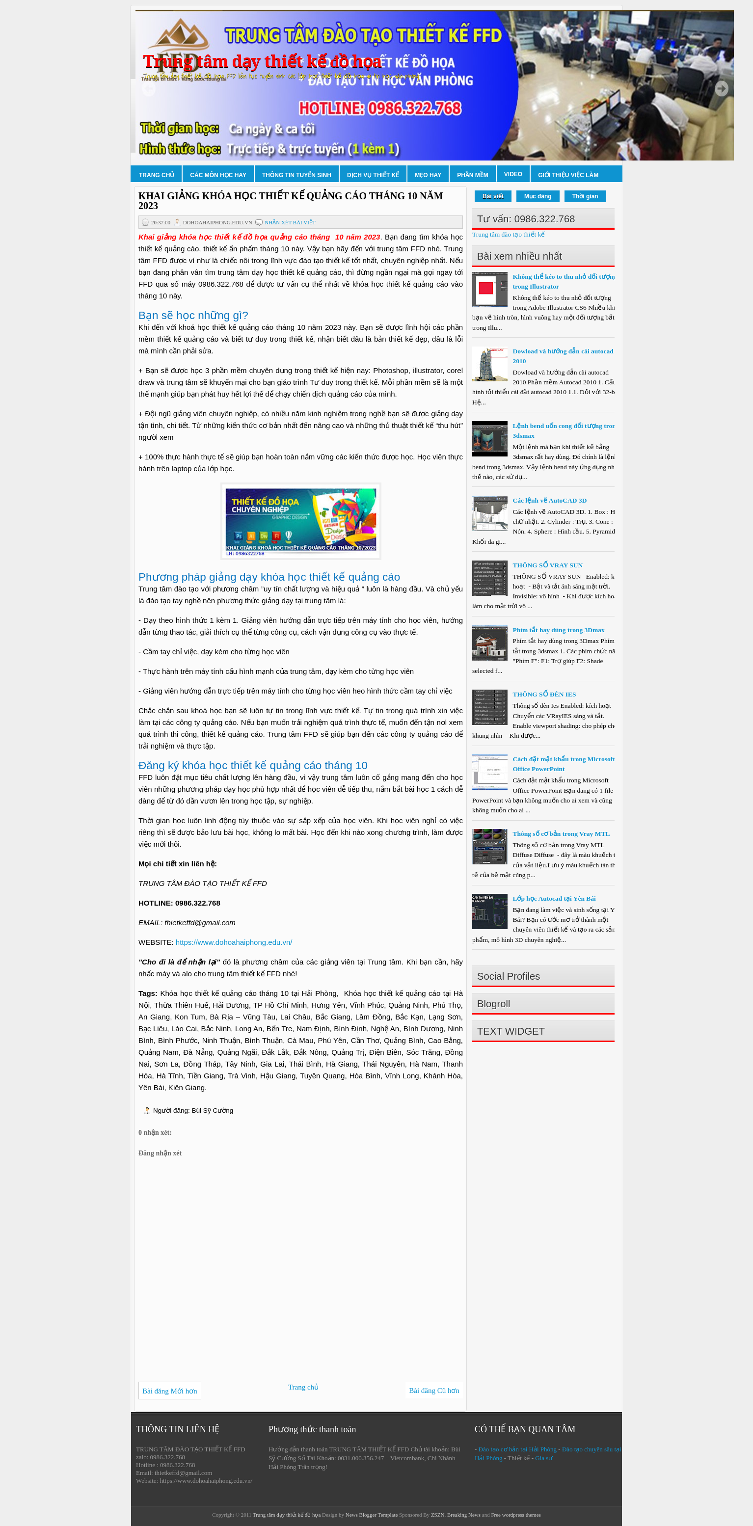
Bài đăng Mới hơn (169, 1391)
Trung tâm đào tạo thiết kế (508, 234)
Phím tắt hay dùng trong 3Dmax (558, 630)
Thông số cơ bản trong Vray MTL (561, 833)
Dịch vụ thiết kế (373, 175)
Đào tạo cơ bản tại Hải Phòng (518, 1449)
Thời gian (585, 196)
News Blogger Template (372, 1515)
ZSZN (438, 1515)
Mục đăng (538, 196)
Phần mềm (472, 175)
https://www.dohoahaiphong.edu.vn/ (234, 942)
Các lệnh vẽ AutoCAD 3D (549, 500)
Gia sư (544, 1458)
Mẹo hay (428, 175)
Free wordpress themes (515, 1515)
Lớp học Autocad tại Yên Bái (553, 898)
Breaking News (464, 1515)
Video (513, 174)
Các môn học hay (218, 175)
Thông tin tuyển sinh (296, 175)
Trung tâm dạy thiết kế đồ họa (262, 61)
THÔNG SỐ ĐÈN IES (544, 694)
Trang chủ (156, 175)
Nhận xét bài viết (290, 222)
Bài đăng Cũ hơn (434, 1390)
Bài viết (493, 196)
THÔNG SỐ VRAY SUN (547, 565)
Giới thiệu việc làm (568, 175)
